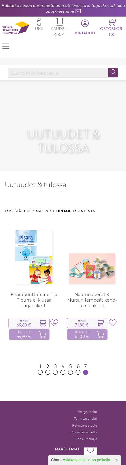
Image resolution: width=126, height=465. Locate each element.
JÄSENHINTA (84, 198)
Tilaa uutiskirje (85, 426)
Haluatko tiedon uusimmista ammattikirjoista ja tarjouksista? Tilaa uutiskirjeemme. (63, 8)
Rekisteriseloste (84, 413)
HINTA (63, 198)
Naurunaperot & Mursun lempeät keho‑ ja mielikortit (92, 287)
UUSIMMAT (33, 198)
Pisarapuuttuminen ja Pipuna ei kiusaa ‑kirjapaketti (34, 287)
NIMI (50, 198)
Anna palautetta (84, 419)
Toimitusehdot (85, 406)
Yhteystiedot (87, 399)
